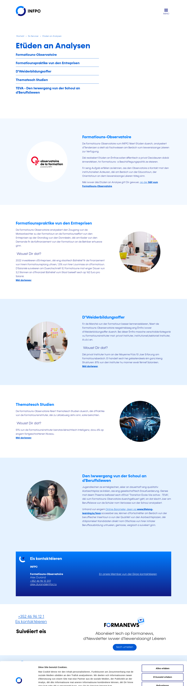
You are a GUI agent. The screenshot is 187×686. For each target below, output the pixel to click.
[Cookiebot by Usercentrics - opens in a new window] (19, 680)
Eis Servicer (33, 36)
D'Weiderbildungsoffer (33, 71)
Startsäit (20, 36)
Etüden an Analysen (52, 36)
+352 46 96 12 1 (31, 617)
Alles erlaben (162, 646)
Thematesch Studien (32, 80)
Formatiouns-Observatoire (36, 55)
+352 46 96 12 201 (40, 581)
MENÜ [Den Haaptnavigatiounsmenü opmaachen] (166, 14)
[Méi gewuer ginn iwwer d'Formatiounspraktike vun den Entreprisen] (23, 280)
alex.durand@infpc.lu (43, 584)
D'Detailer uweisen (48, 680)
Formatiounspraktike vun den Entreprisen (48, 63)
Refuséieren (162, 663)
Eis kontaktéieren (31, 622)
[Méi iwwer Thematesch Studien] (23, 438)
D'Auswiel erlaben (162, 654)
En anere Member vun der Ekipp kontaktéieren (128, 574)
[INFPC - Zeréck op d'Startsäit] (30, 11)
